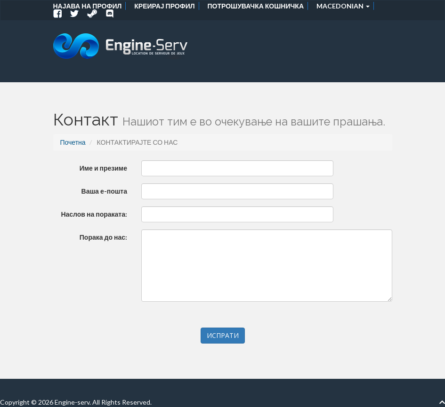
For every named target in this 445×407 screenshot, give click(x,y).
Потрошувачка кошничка (256, 6)
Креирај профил (164, 6)
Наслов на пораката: (94, 214)
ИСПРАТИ (223, 335)
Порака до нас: (103, 237)
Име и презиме (103, 168)
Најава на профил (87, 6)
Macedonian (343, 6)
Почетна (73, 142)
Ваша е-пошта (104, 191)
